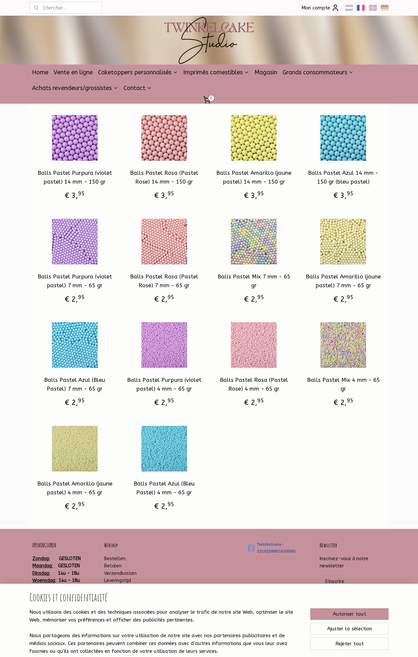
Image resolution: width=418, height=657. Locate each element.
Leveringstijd (117, 580)
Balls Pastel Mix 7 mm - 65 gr (253, 281)
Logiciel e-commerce (222, 645)
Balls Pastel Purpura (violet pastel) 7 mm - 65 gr (75, 281)
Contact (137, 88)
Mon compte (320, 8)
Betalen (112, 566)
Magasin (265, 72)
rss (198, 645)
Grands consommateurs (318, 72)
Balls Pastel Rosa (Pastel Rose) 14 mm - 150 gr (164, 177)
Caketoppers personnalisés (138, 72)
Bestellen (114, 558)
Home (40, 72)
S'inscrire (334, 581)
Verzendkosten (120, 573)
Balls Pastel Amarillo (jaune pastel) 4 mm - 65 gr (74, 488)
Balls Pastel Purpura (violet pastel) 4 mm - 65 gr (164, 384)
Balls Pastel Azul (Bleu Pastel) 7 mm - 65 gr (74, 384)
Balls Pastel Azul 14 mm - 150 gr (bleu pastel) (343, 177)
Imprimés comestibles (216, 72)
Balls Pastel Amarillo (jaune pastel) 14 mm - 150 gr (253, 177)
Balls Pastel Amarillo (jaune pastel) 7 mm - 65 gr (343, 281)
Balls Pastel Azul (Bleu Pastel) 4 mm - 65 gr (164, 488)
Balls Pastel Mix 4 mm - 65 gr (343, 384)
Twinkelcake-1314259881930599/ (272, 548)
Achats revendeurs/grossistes (75, 88)
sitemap (186, 645)
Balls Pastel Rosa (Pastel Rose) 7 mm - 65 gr (164, 281)
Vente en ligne (73, 72)
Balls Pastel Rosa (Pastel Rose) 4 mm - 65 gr (254, 384)
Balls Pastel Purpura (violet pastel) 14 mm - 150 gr (75, 177)
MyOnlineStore (278, 645)
